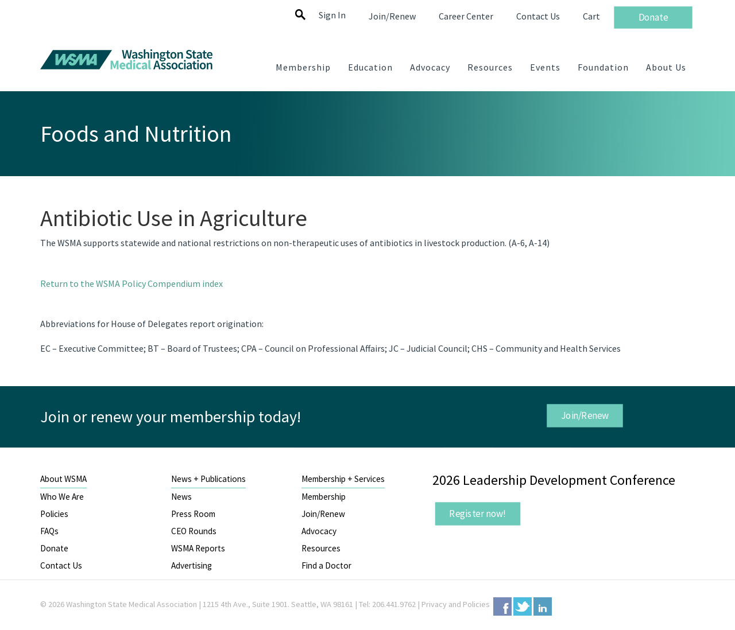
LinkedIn (542, 606)
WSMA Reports (198, 548)
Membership (323, 496)
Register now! (477, 513)
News (181, 496)
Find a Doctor (326, 565)
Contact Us (61, 565)
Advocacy (318, 531)
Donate (54, 548)
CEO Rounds (193, 531)
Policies (54, 513)
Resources (321, 548)
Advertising (191, 565)
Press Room (193, 513)
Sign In (332, 15)
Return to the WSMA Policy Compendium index (131, 283)
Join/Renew (584, 415)
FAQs (49, 531)
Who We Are (62, 496)
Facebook (502, 606)
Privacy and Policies (455, 604)
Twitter (522, 606)
